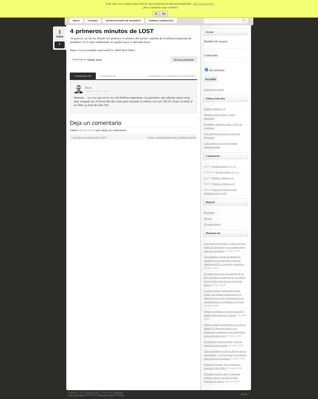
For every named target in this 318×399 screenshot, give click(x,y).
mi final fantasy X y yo (224, 166)
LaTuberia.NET (92, 392)
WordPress (118, 392)
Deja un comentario (184, 59)
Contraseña (211, 55)
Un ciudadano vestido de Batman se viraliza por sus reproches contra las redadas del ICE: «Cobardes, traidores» (224, 260)
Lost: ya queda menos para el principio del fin (172, 137)
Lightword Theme (75, 395)
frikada (90, 59)
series (99, 59)
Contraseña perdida (214, 89)
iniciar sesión (87, 130)
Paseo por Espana (105, 395)
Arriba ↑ (245, 393)
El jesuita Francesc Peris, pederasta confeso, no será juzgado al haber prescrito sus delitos (222, 377)
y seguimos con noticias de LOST (88, 137)
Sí (156, 13)
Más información (203, 3)
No (164, 13)
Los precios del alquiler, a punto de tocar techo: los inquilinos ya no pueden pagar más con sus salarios (225, 247)
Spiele (121, 395)
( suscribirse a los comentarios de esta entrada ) (171, 75)
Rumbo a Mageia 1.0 (214, 108)
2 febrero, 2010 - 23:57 (97, 91)
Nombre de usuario (216, 41)
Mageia (208, 218)
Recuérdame (215, 70)
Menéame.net (213, 233)
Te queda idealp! (212, 224)
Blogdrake (209, 212)
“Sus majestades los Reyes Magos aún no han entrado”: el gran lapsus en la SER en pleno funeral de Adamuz (225, 355)
